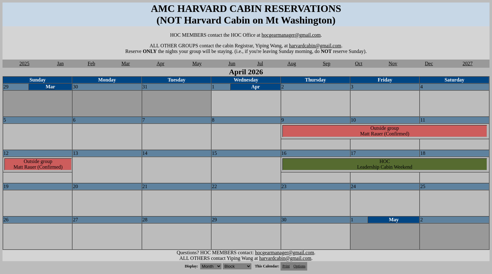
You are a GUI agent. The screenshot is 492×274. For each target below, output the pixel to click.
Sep (326, 63)
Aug (291, 63)
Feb (91, 63)
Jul (260, 63)
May (196, 63)
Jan (60, 63)
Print (286, 266)
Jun (231, 63)
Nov (393, 63)
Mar (125, 63)
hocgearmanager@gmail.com (291, 35)
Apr (160, 63)
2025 (24, 63)
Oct (358, 63)
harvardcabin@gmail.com (315, 45)
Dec (429, 63)
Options (299, 266)
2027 (468, 63)
